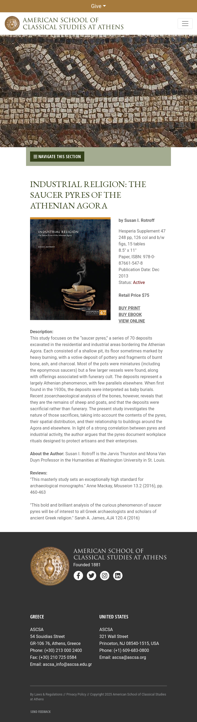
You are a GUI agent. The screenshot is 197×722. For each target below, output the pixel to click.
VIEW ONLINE (132, 321)
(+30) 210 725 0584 (57, 657)
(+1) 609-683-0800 (131, 650)
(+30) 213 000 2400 (63, 650)
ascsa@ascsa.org (129, 657)
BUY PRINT (129, 308)
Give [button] (96, 6)
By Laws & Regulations (46, 694)
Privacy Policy (76, 694)
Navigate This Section (57, 156)
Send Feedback (40, 711)
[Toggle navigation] (185, 23)
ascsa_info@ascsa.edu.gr (67, 664)
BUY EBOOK (130, 314)
